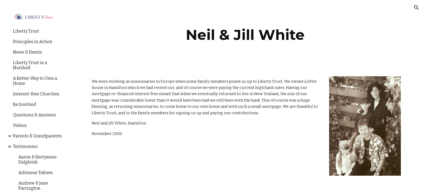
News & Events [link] (27, 52)
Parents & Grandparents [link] (37, 135)
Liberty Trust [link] (26, 31)
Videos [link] (20, 125)
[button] (416, 7)
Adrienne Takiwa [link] (35, 172)
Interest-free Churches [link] (36, 93)
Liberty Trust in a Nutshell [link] (30, 65)
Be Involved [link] (24, 104)
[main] (245, 35)
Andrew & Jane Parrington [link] (33, 186)
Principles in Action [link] (32, 41)
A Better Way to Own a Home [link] (35, 81)
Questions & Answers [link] (34, 114)
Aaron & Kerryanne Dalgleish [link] (37, 159)
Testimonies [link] (25, 146)
